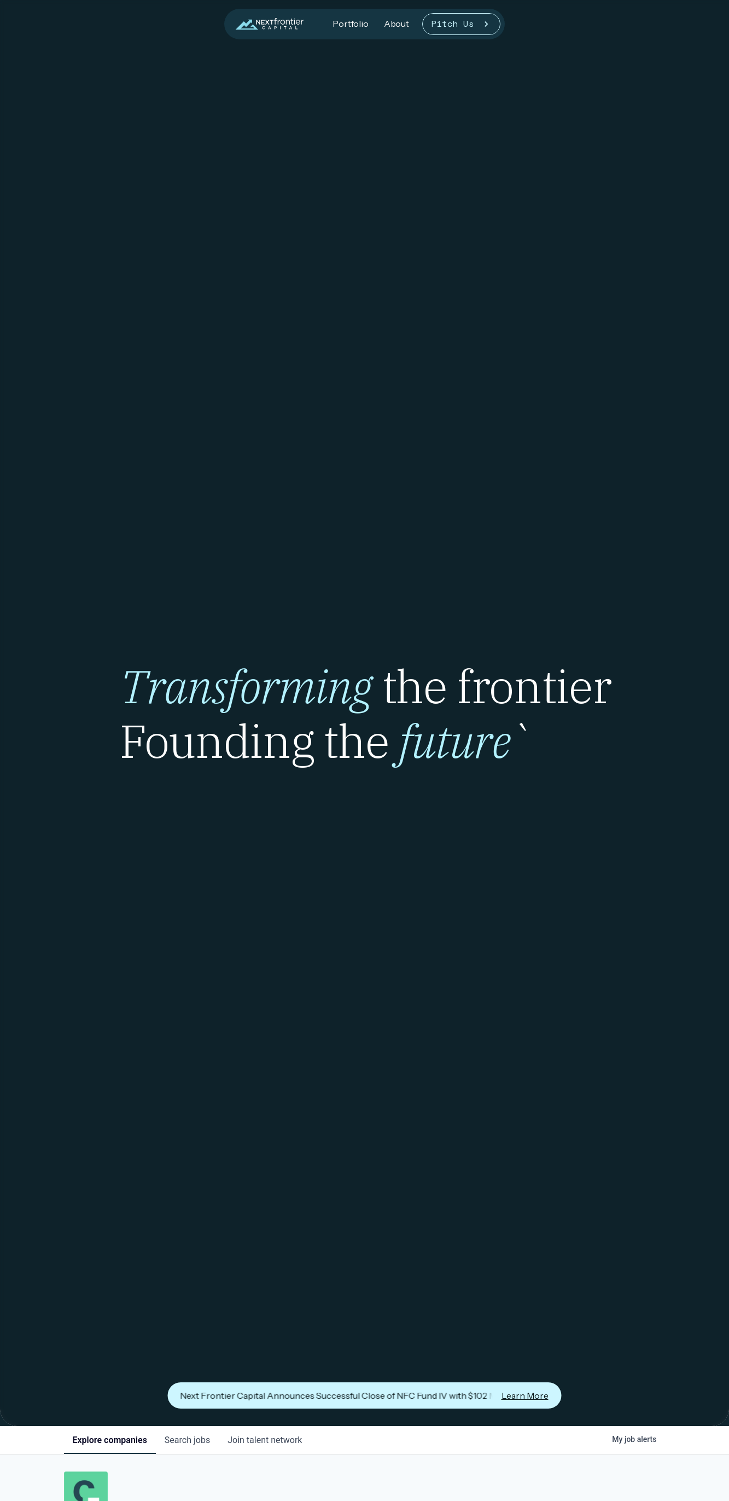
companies (110, 1440)
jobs (187, 1440)
